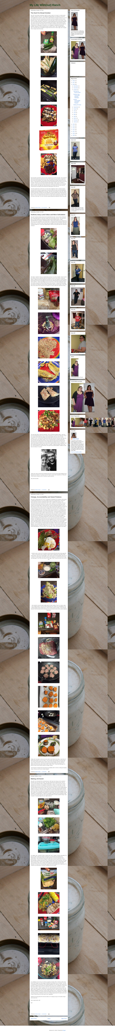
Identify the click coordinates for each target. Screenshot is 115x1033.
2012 (74, 129)
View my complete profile (76, 452)
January (75, 121)
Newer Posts (34, 1018)
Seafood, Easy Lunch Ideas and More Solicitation (48, 214)
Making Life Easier (37, 779)
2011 (74, 131)
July (75, 110)
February (76, 120)
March (75, 118)
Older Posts (64, 1018)
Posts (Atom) (51, 1022)
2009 (74, 135)
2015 (74, 124)
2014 (74, 126)
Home (49, 1018)
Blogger (64, 1030)
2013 (74, 127)
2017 (74, 82)
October (75, 89)
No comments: (44, 207)
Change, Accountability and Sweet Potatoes (46, 497)
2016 (74, 84)
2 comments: (44, 489)
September (76, 107)
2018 (74, 80)
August (75, 108)
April (75, 116)
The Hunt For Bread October (41, 13)
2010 (74, 133)
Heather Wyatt (75, 438)
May (75, 114)
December (76, 86)
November (76, 87)
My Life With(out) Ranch (45, 5)
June (75, 112)
